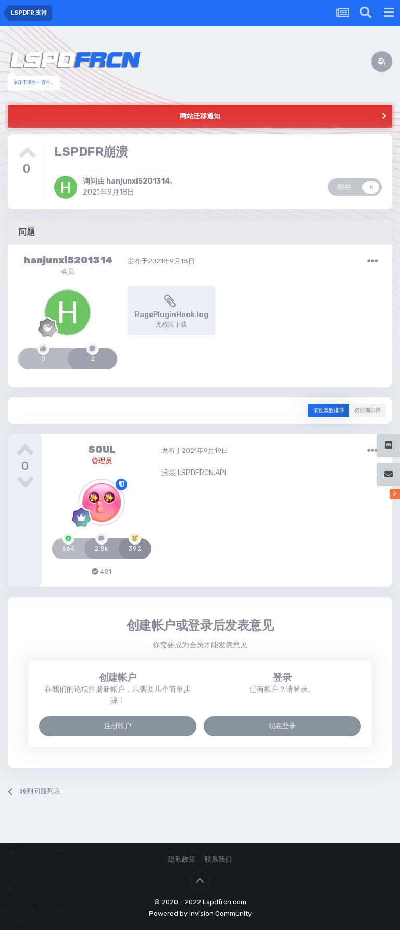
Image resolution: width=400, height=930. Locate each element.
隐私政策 (181, 859)
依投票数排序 (328, 410)
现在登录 (282, 726)
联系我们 (218, 859)
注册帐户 (117, 726)
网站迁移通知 (200, 116)
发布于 (161, 261)
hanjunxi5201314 (138, 181)
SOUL (102, 449)
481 (101, 571)
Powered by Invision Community (200, 913)
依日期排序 (368, 410)
